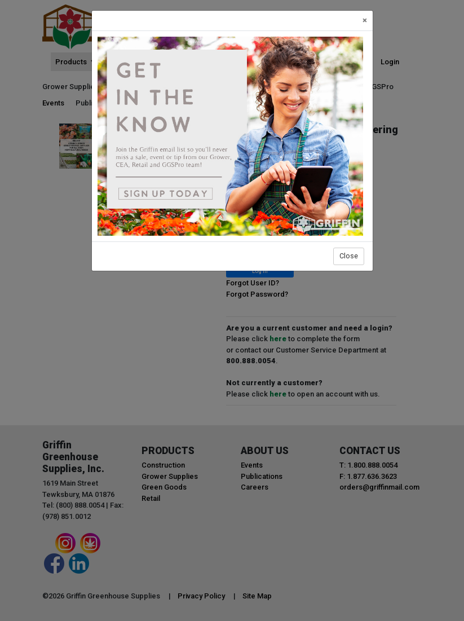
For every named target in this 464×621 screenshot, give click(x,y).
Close (348, 256)
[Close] (365, 20)
